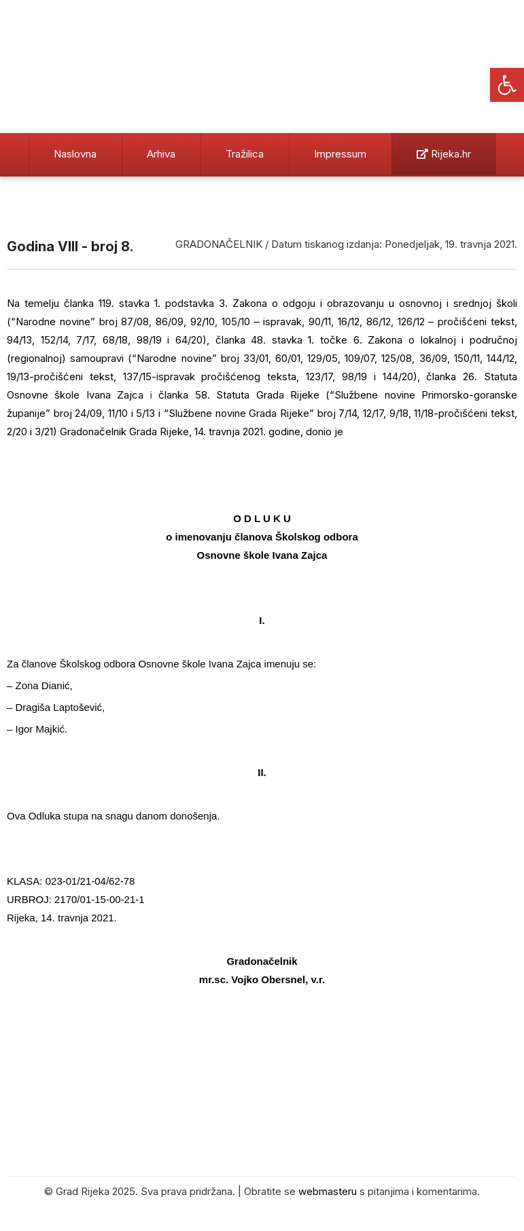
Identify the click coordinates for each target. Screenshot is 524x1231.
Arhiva (161, 153)
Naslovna (75, 153)
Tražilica (245, 153)
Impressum (340, 153)
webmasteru (327, 1191)
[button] (507, 85)
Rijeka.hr (444, 153)
